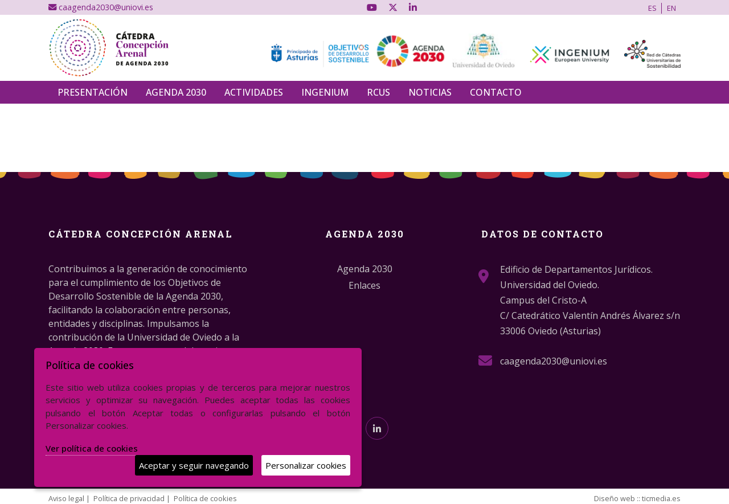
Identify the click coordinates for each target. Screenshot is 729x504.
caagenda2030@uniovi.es (100, 7)
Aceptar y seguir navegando (194, 465)
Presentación (93, 92)
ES (652, 8)
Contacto (496, 92)
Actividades (253, 92)
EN (671, 8)
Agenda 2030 (176, 92)
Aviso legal (66, 498)
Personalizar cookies (305, 465)
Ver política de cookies (92, 448)
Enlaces (364, 285)
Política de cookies (205, 498)
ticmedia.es (661, 498)
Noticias (430, 92)
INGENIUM (325, 92)
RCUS (378, 92)
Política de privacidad (129, 498)
